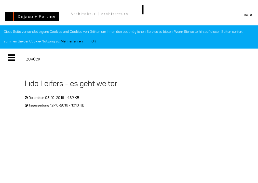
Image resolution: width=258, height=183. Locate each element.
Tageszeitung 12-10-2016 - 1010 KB (54, 105)
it (251, 15)
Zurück (33, 59)
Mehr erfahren (72, 41)
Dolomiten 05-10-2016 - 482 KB (52, 98)
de (246, 15)
